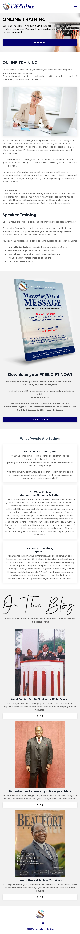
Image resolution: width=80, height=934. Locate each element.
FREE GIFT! (40, 42)
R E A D (40, 716)
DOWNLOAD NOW (40, 419)
